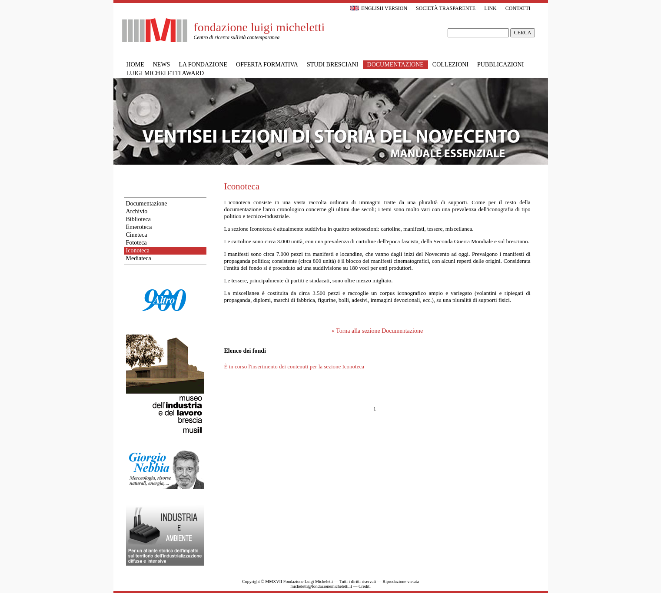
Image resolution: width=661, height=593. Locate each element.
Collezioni (450, 64)
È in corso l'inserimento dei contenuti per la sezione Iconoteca (294, 366)
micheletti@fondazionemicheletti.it (321, 586)
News (161, 64)
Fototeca (136, 242)
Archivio (137, 211)
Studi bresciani (333, 64)
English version (378, 8)
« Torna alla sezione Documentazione (377, 331)
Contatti (518, 8)
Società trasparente (445, 8)
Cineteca (136, 235)
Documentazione (146, 203)
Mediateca (138, 258)
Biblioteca (138, 219)
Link (490, 8)
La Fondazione (203, 64)
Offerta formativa (267, 64)
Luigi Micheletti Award (165, 73)
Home (135, 64)
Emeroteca (139, 227)
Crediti (365, 586)
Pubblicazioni (500, 64)
